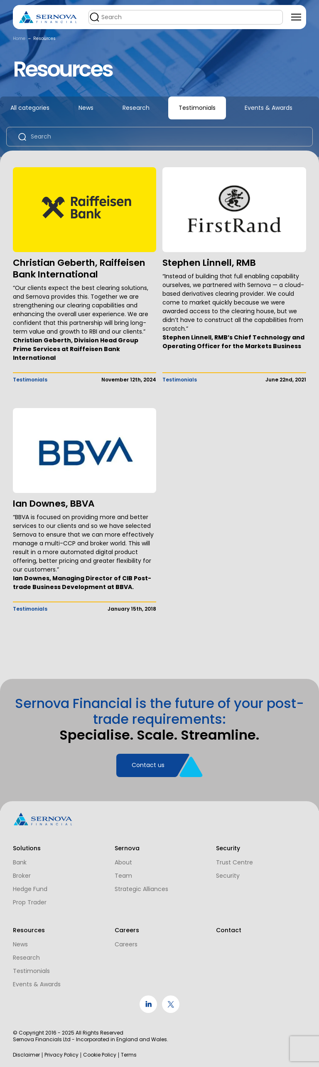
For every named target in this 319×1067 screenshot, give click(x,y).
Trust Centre (232, 859)
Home (19, 38)
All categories (29, 108)
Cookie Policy (99, 1055)
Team (122, 873)
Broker (22, 873)
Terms (129, 1055)
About (122, 859)
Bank (20, 859)
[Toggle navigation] (296, 17)
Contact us (148, 769)
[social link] (148, 1011)
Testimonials (197, 108)
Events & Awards (268, 108)
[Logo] (48, 17)
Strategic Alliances (140, 886)
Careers (124, 944)
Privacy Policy (61, 1055)
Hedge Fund (30, 886)
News (86, 108)
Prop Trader (30, 899)
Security (226, 873)
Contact (226, 930)
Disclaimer (26, 1055)
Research (136, 108)
